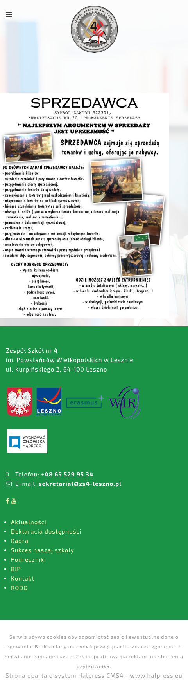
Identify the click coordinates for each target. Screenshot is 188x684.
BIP (16, 568)
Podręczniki (28, 559)
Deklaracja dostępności (46, 531)
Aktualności (29, 521)
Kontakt (22, 578)
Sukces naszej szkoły (42, 550)
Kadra (20, 540)
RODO (19, 587)
